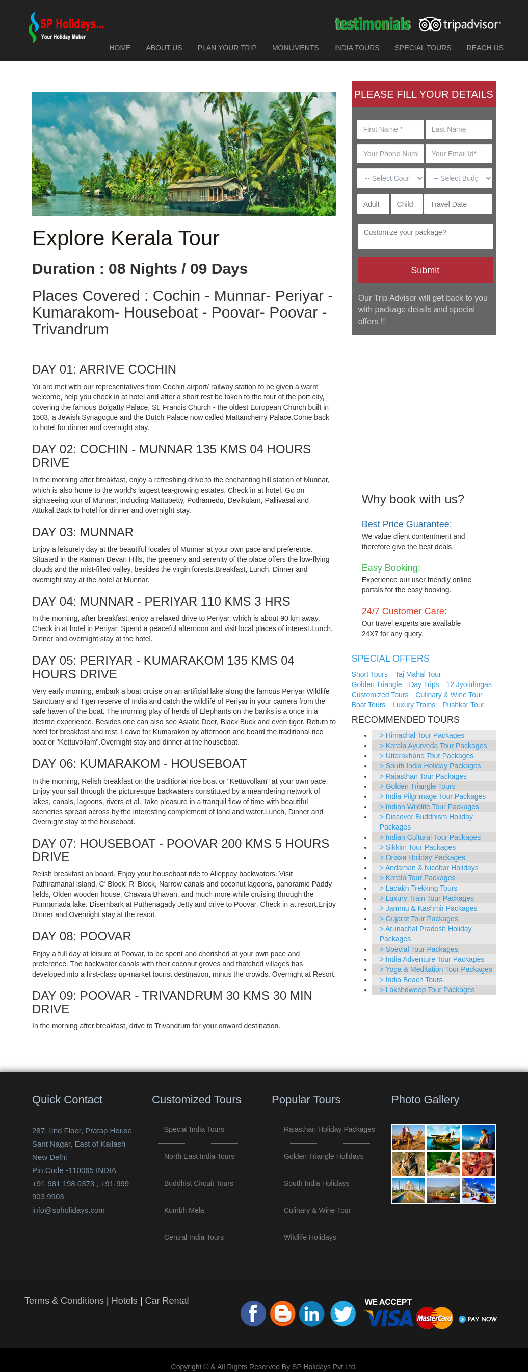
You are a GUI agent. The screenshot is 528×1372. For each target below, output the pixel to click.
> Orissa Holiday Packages (422, 857)
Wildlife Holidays (310, 1237)
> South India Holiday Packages (430, 766)
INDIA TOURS (357, 48)
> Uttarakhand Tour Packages (427, 756)
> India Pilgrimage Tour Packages (433, 796)
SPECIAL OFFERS (391, 658)
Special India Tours (194, 1129)
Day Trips (424, 684)
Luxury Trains (413, 705)
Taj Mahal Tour (418, 674)
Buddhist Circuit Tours (198, 1183)
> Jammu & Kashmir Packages (429, 908)
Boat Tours (369, 705)
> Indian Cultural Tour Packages (430, 837)
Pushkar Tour (463, 705)
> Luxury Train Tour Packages (427, 898)
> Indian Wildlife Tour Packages (429, 807)
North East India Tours (199, 1156)
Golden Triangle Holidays (323, 1156)
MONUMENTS (295, 48)
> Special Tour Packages (419, 949)
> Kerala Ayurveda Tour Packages (433, 745)
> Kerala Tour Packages (418, 878)
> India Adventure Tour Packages (432, 959)
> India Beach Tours (411, 980)
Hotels (125, 1301)
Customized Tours (380, 695)
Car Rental (167, 1301)
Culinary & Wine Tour (448, 695)
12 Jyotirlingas (469, 684)
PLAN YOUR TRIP (227, 48)
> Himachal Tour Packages (422, 735)
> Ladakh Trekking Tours (419, 888)
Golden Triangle (377, 684)
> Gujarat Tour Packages (419, 918)
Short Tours (370, 674)
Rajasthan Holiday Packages (329, 1129)
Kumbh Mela (184, 1210)
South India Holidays (316, 1183)
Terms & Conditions (64, 1301)
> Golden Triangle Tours (418, 786)
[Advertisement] (424, 406)
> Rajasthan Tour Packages (423, 776)
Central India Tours (194, 1237)
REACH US (485, 48)
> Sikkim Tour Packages (418, 847)
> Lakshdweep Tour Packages (427, 990)
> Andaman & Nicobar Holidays (429, 868)
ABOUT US (164, 48)
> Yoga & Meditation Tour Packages (436, 969)
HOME (119, 48)
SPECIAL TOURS (423, 48)
